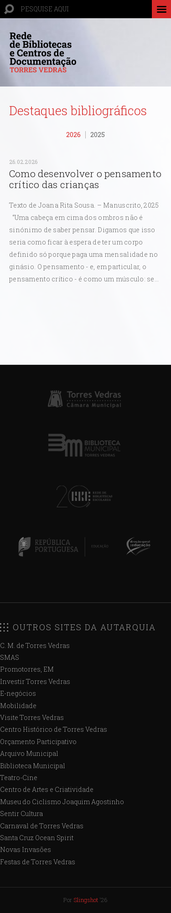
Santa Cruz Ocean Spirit (36, 837)
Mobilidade (18, 705)
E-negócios (18, 693)
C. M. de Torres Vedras (35, 645)
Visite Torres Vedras (32, 717)
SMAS (9, 657)
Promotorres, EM (27, 669)
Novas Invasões (25, 849)
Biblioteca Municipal (32, 765)
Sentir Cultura (21, 813)
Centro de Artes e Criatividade (46, 789)
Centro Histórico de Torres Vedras (53, 729)
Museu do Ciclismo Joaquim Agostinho (62, 801)
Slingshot (85, 900)
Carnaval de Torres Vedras (41, 825)
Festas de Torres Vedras (37, 861)
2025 (97, 134)
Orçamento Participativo (38, 741)
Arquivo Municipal (29, 753)
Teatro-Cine (18, 777)
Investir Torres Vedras (35, 681)
